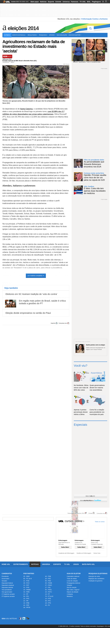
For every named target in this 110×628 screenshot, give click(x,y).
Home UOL (6, 564)
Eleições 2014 (23, 28)
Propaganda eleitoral (73, 583)
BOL (89, 2)
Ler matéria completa (36, 275)
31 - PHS (26, 587)
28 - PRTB (26, 607)
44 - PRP (26, 605)
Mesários (70, 596)
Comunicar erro (63, 323)
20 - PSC (48, 578)
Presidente (5, 576)
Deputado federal (7, 583)
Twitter (24, 618)
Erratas (91, 513)
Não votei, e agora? (73, 589)
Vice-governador (7, 592)
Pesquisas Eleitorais (98, 573)
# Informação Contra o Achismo (94, 19)
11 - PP (25, 594)
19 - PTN (48, 603)
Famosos (74, 2)
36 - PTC (48, 601)
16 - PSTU (48, 592)
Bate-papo (35, 2)
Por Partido (28, 573)
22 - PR (25, 601)
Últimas (7, 35)
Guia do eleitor (75, 35)
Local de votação (72, 581)
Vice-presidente (7, 589)
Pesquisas (43, 35)
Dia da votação (71, 587)
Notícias (43, 2)
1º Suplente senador (8, 594)
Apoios (52, 35)
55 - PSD (48, 581)
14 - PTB (48, 598)
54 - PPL (26, 596)
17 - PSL (48, 587)
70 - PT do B (49, 596)
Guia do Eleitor (74, 573)
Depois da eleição (72, 592)
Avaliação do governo (95, 581)
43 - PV (47, 605)
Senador (4, 581)
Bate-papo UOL (88, 564)
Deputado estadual (8, 585)
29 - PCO (26, 583)
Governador (5, 578)
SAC (27, 1)
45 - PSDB (48, 583)
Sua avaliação (62, 35)
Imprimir (53, 323)
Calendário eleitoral (73, 576)
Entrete (58, 2)
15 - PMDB (27, 589)
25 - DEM (26, 576)
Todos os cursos (100, 521)
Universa (66, 2)
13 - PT (47, 594)
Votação (69, 585)
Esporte (51, 2)
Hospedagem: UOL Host (103, 626)
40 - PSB (48, 576)
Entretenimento (20, 564)
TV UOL (83, 2)
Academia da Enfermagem (66, 553)
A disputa (70, 594)
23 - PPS (26, 598)
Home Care (97, 553)
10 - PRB (26, 603)
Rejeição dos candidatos (96, 578)
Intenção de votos (94, 576)
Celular (28, 618)
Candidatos (7, 573)
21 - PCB (26, 581)
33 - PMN (26, 592)
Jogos (76, 564)
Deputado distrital (7, 587)
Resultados (32, 35)
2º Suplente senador (8, 596)
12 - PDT (26, 585)
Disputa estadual (19, 35)
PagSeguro (96, 2)
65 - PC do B (27, 578)
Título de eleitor (72, 578)
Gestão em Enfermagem (84, 553)
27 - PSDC (48, 585)
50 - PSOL (48, 589)
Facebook (20, 618)
